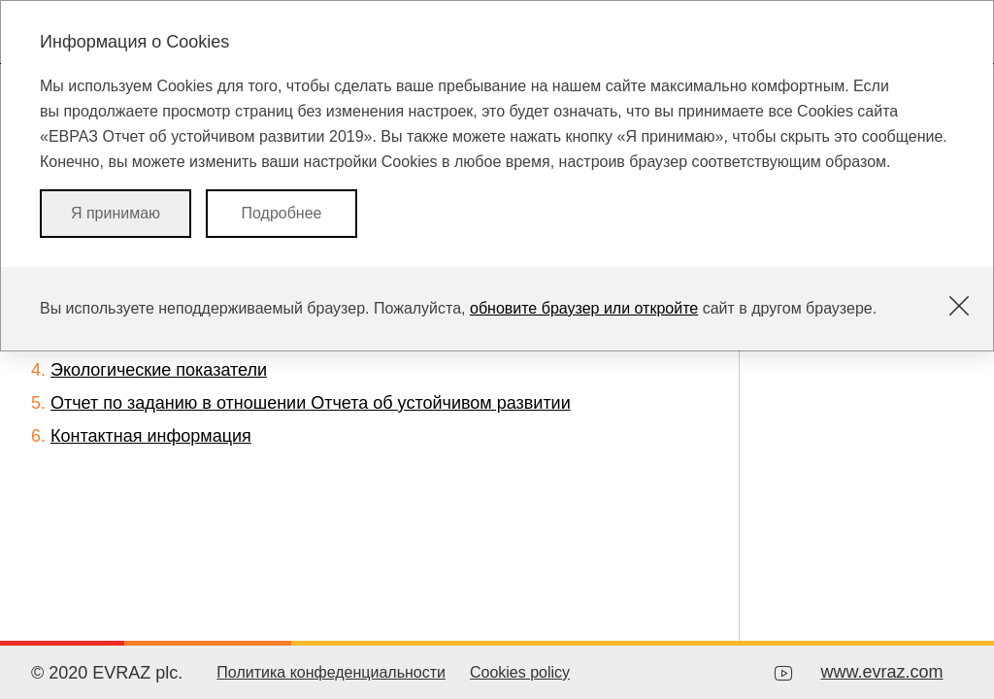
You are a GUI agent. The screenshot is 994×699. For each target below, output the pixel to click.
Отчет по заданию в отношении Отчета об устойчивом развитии (310, 403)
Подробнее (282, 213)
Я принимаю (115, 213)
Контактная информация (150, 436)
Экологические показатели (158, 370)
